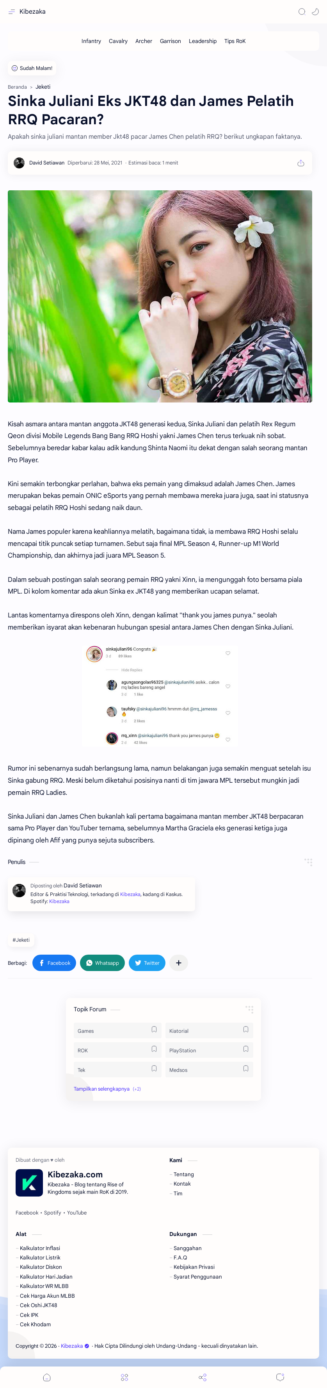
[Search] (302, 12)
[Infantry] (91, 41)
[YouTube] (77, 1213)
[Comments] (280, 1377)
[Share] (202, 1377)
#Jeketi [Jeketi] (21, 940)
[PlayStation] (209, 1050)
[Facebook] (27, 1213)
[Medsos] (209, 1069)
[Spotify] (52, 1213)
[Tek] (118, 1069)
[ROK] (118, 1050)
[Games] (118, 1030)
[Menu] (124, 1377)
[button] (315, 12)
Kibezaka (33, 12)
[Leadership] (203, 41)
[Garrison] (170, 41)
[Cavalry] (118, 41)
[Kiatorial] (209, 1030)
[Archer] (143, 41)
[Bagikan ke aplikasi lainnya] (178, 963)
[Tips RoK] (235, 41)
